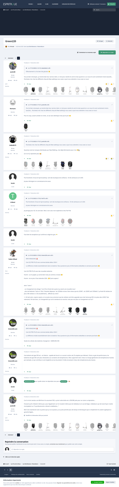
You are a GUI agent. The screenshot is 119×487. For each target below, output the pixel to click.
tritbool (12, 202)
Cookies (38, 474)
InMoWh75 (12, 145)
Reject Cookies (110, 482)
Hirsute (12, 46)
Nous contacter (30, 474)
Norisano (13, 109)
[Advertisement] (59, 23)
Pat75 (43, 198)
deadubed (44, 68)
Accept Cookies (97, 482)
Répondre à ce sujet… (18, 449)
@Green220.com (29, 381)
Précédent (10, 58)
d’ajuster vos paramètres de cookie (66, 483)
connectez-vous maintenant (57, 444)
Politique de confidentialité (17, 474)
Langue (6, 474)
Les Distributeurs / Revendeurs (35, 46)
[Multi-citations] (24, 84)
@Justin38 (63, 381)
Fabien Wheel (13, 259)
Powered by (108, 474)
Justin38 (12, 72)
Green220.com (45, 255)
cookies (17, 483)
